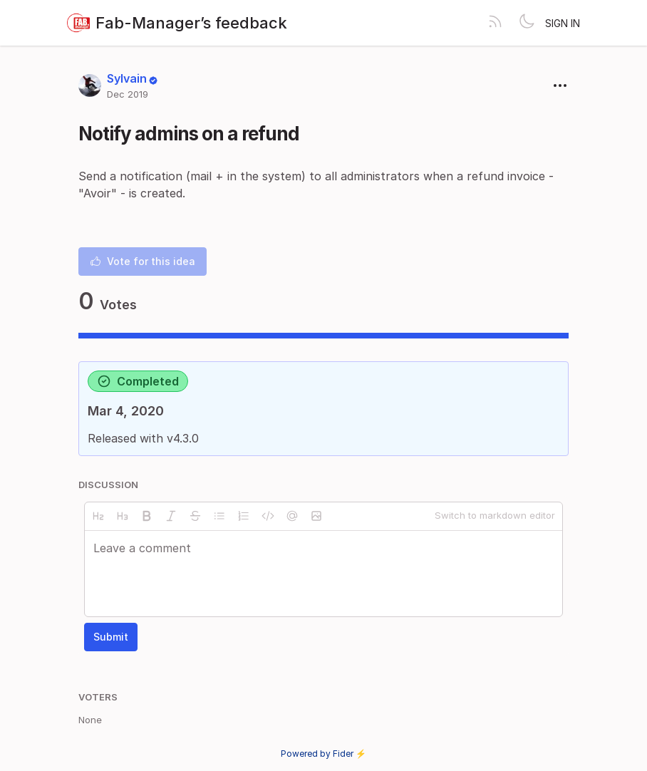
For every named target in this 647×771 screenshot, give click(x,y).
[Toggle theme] (526, 22)
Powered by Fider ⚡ (323, 753)
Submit (110, 637)
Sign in (562, 23)
